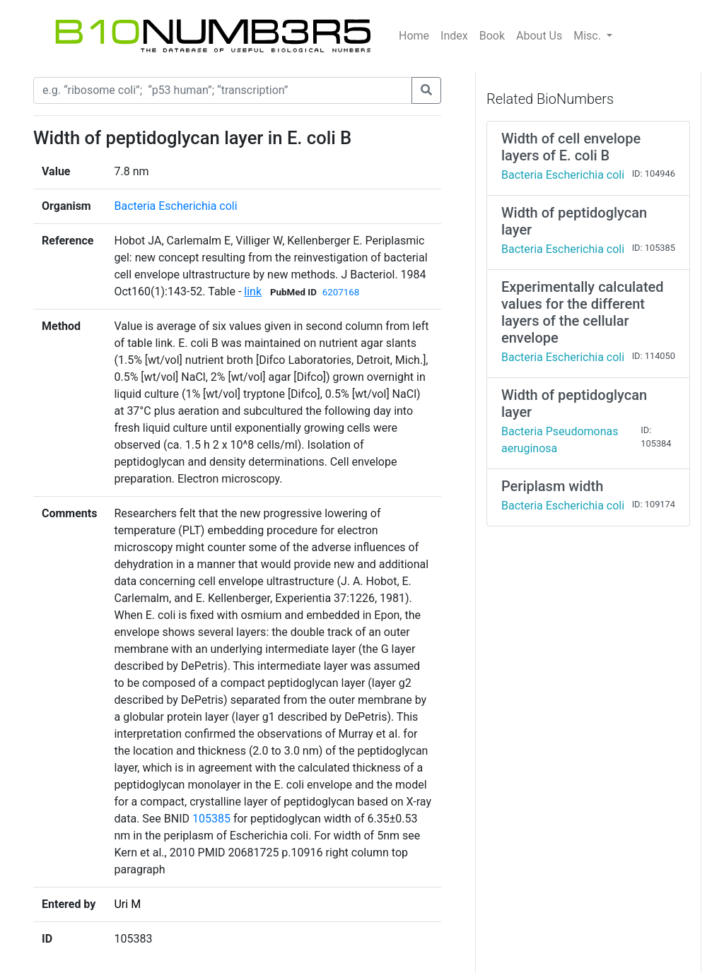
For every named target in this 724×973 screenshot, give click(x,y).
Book (492, 35)
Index (454, 35)
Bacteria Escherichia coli (175, 206)
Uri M (127, 904)
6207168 (340, 292)
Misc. (588, 35)
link (253, 291)
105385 (211, 818)
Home (414, 35)
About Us (539, 35)
